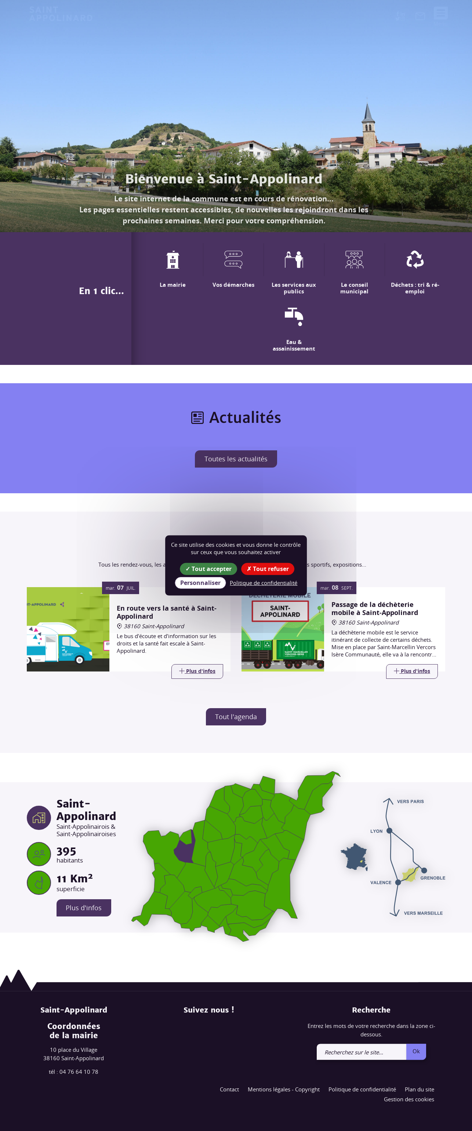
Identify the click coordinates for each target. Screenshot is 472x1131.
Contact (229, 1089)
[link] (420, 17)
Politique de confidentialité (362, 1089)
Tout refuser (268, 569)
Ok (416, 1051)
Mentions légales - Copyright (284, 1089)
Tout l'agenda (236, 716)
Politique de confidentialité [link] (263, 582)
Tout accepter (208, 569)
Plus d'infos (84, 908)
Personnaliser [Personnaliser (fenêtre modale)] (200, 583)
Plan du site (419, 1089)
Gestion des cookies (409, 1099)
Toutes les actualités (236, 458)
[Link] (197, 671)
